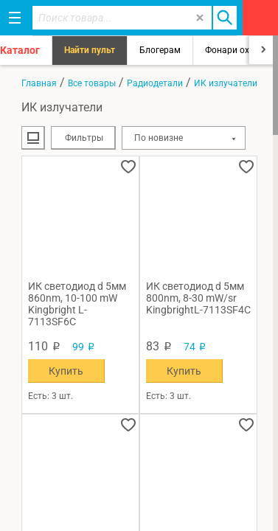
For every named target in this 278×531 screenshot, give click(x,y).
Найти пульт (89, 50)
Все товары (92, 83)
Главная (39, 83)
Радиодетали (155, 83)
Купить (66, 371)
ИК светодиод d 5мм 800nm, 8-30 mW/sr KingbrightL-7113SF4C (198, 298)
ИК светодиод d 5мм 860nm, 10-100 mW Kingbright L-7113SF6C (77, 303)
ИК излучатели (225, 83)
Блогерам (160, 50)
